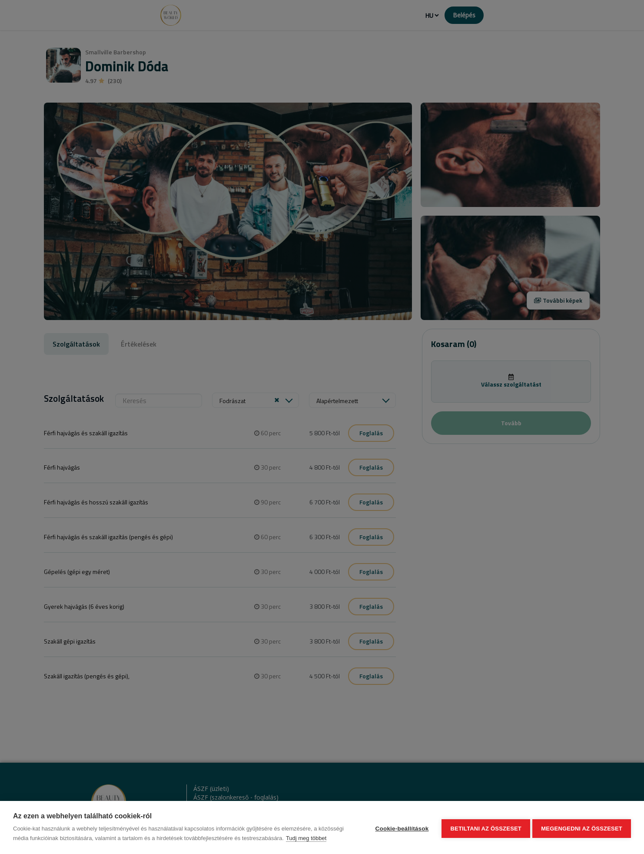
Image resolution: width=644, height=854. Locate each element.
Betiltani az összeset (484, 827)
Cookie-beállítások (400, 827)
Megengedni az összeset (581, 827)
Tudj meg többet (306, 838)
